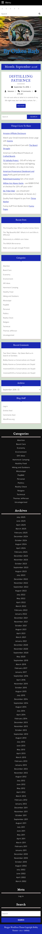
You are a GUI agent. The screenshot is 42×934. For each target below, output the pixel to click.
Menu (6, 2)
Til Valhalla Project (11, 160)
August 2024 (21, 544)
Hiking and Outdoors (11, 296)
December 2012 (21, 769)
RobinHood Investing (11, 179)
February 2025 (21, 533)
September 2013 (21, 734)
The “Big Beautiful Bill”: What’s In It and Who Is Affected (20, 233)
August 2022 (21, 591)
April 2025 (21, 525)
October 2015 (21, 688)
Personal (6, 309)
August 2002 (21, 866)
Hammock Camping (10, 287)
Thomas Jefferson (10, 331)
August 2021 (21, 629)
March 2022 (21, 606)
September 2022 (21, 587)
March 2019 (21, 664)
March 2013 (21, 757)
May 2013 (21, 750)
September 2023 (21, 567)
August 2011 (21, 823)
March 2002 (21, 881)
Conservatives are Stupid (25, 360)
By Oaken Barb (21, 51)
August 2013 (21, 738)
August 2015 (21, 691)
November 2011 (21, 811)
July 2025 (21, 517)
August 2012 (21, 777)
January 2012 (21, 804)
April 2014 (21, 715)
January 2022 (21, 614)
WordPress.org (9, 419)
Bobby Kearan (8, 360)
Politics (6, 313)
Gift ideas (6, 283)
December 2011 (21, 808)
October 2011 (21, 815)
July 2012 (21, 780)
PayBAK (6, 305)
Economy (6, 275)
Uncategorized (8, 335)
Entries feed (7, 411)
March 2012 (21, 796)
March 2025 (21, 529)
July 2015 (21, 695)
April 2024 (21, 548)
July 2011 (21, 827)
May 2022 (21, 598)
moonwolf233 (8, 369)
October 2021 (21, 626)
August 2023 (21, 571)
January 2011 (21, 850)
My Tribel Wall (9, 191)
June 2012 (21, 784)
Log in (5, 406)
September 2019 (21, 660)
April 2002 (21, 877)
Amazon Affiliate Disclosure (14, 133)
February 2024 (21, 552)
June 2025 (21, 521)
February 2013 (21, 761)
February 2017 (21, 668)
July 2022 (21, 595)
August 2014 (21, 707)
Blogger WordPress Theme (14, 927)
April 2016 (20, 680)
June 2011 (21, 831)
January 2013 (21, 765)
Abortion (6, 266)
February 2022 (21, 610)
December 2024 (21, 536)
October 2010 (21, 862)
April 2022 (21, 602)
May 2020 (21, 657)
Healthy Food (8, 292)
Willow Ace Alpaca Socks (13, 183)
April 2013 (21, 753)
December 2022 (21, 579)
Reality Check (8, 318)
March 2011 (21, 842)
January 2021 (21, 641)
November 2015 (21, 684)
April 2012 (21, 792)
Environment (8, 279)
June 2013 (21, 746)
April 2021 (21, 633)
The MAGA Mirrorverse (12, 243)
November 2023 (21, 560)
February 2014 (21, 719)
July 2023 (21, 575)
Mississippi (7, 300)
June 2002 (21, 873)
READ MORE (21, 106)
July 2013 (21, 742)
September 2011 (21, 819)
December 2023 (21, 556)
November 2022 (21, 583)
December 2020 (21, 645)
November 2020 (21, 649)
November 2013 (21, 726)
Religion (6, 322)
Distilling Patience (21, 78)
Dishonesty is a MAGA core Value (16, 239)
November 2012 (21, 773)
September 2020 (21, 653)
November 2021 (21, 622)
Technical (6, 326)
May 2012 (21, 788)
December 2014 (21, 699)
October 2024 (21, 540)
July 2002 (21, 870)
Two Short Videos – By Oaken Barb (16, 353)
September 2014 (21, 703)
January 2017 (21, 672)
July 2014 (21, 711)
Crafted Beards (9, 156)
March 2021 (21, 637)
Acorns (10, 141)
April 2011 (21, 839)
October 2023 (21, 564)
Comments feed (9, 415)
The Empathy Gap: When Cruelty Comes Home (21, 228)
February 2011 (21, 846)
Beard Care (7, 270)
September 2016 (21, 676)
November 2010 (21, 858)
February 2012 (21, 800)
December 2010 (21, 854)
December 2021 (21, 618)
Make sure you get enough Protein (16, 248)
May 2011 (21, 835)
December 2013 (21, 722)
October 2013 (21, 730)
